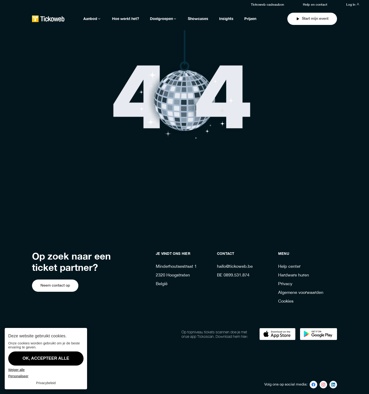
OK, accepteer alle (46, 358)
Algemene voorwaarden (300, 293)
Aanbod (92, 19)
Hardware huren (293, 275)
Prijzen (250, 19)
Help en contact (315, 4)
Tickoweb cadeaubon (267, 4)
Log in (353, 4)
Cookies (285, 301)
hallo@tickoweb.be (235, 267)
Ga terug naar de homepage (176, 206)
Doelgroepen (163, 19)
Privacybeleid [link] (46, 383)
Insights (226, 19)
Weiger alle (16, 370)
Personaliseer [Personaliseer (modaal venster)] (18, 376)
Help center (289, 267)
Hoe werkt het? (125, 19)
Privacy (285, 284)
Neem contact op (55, 285)
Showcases (198, 19)
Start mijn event (312, 19)
